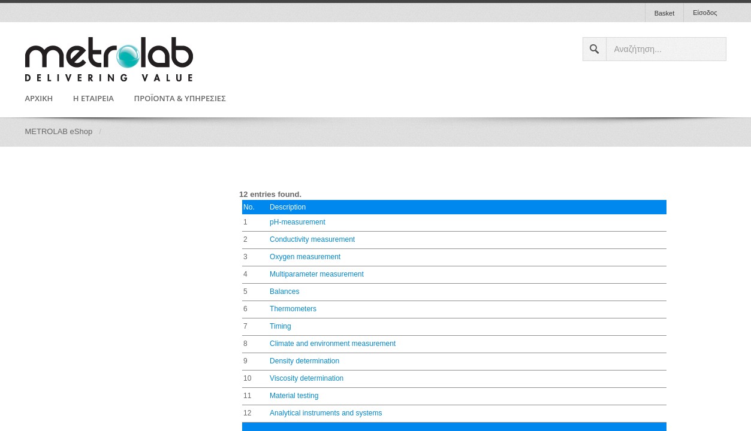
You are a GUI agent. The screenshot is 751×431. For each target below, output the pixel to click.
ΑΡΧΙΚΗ (39, 99)
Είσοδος (705, 12)
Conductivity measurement (312, 239)
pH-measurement (297, 222)
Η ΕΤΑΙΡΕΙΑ (93, 99)
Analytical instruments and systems (326, 413)
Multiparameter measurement (317, 274)
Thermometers (293, 309)
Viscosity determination (306, 378)
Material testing (294, 395)
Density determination (304, 361)
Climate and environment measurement (333, 343)
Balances (284, 291)
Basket (665, 13)
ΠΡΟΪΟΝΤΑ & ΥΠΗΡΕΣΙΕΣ (180, 99)
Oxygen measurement (305, 257)
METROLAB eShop (59, 131)
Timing (280, 326)
